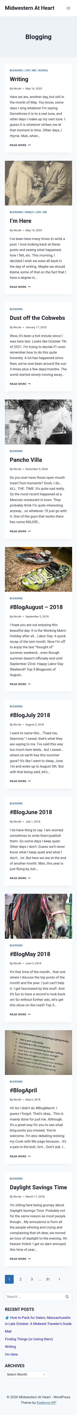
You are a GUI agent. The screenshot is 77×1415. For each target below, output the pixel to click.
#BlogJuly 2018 (30, 715)
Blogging (16, 70)
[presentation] (38, 183)
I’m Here (20, 221)
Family (29, 212)
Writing (19, 79)
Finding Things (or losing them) (29, 1339)
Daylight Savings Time (38, 1187)
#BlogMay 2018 (30, 954)
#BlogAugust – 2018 (36, 607)
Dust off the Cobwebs (37, 318)
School (43, 70)
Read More (20, 145)
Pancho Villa (26, 459)
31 (48, 1279)
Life (27, 70)
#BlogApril (23, 1090)
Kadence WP (46, 1402)
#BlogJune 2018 (31, 812)
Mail (8, 1331)
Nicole (17, 88)
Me (34, 70)
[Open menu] (68, 8)
